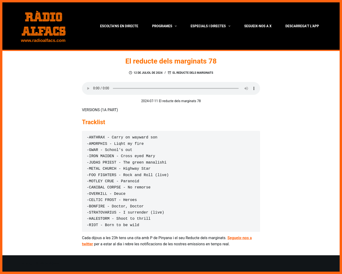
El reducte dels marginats (193, 72)
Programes (165, 26)
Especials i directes (211, 26)
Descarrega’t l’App (302, 26)
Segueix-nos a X (257, 26)
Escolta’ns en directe (119, 26)
